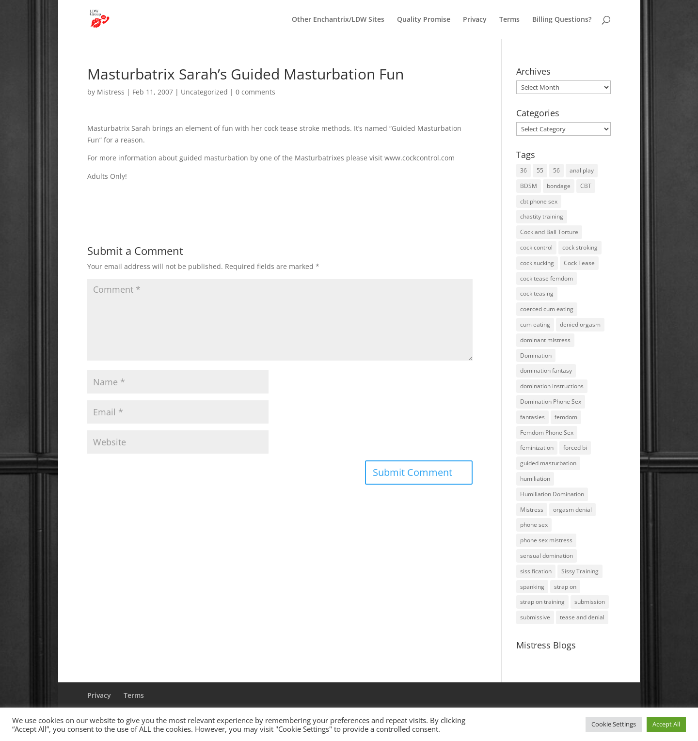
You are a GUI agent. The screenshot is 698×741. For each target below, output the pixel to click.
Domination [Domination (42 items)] (536, 355)
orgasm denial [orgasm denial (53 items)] (572, 509)
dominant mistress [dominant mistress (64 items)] (545, 340)
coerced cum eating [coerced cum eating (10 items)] (546, 309)
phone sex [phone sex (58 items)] (534, 524)
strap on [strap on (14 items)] (565, 587)
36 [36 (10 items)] (523, 170)
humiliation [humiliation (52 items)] (535, 478)
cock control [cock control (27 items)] (536, 247)
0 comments (255, 91)
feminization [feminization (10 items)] (537, 447)
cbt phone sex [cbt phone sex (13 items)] (538, 201)
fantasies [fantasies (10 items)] (532, 417)
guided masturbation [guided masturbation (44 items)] (548, 463)
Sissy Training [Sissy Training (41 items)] (580, 571)
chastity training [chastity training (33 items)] (541, 216)
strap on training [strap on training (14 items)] (542, 602)
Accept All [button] (666, 724)
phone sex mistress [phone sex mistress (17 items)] (546, 540)
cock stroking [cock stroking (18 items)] (580, 247)
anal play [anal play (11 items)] (582, 170)
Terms (509, 20)
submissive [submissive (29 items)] (535, 617)
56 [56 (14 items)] (556, 170)
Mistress (111, 91)
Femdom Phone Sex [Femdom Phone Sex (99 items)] (546, 432)
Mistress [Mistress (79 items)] (531, 509)
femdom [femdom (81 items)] (566, 417)
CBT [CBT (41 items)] (585, 186)
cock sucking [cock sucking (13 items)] (537, 263)
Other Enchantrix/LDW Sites (338, 20)
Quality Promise (423, 20)
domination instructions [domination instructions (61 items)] (552, 386)
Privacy (475, 20)
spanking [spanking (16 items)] (532, 587)
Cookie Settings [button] (613, 724)
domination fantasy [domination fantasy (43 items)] (546, 370)
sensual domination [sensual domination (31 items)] (546, 556)
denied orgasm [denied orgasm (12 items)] (580, 324)
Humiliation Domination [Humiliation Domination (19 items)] (552, 494)
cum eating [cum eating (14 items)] (535, 324)
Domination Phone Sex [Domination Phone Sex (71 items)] (550, 401)
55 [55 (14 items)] (540, 170)
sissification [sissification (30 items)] (536, 571)
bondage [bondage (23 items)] (559, 186)
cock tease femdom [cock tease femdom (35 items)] (546, 278)
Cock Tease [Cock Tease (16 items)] (579, 263)
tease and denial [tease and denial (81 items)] (582, 617)
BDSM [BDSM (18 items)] (528, 186)
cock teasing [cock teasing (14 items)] (537, 293)
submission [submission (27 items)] (589, 602)
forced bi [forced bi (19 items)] (575, 447)
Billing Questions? (561, 20)
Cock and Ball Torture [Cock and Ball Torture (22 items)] (549, 232)
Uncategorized (204, 91)
